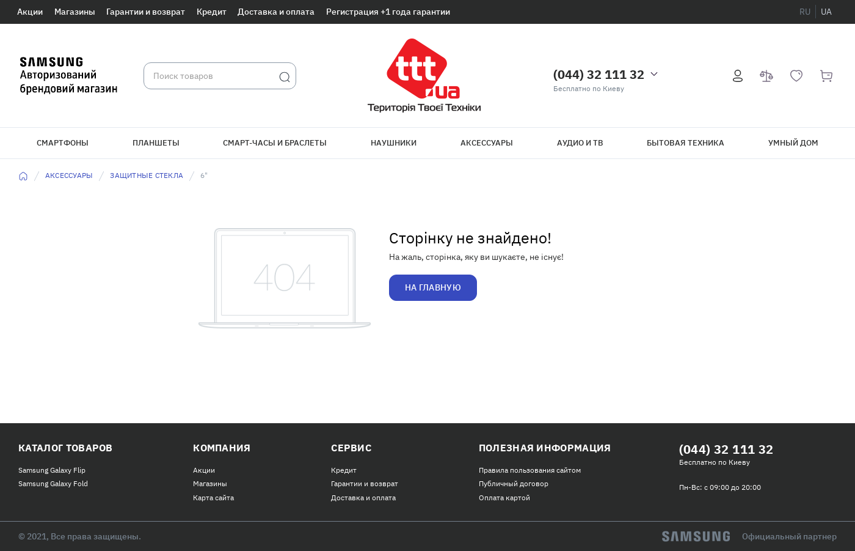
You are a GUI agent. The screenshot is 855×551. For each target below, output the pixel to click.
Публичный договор (513, 483)
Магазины (74, 11)
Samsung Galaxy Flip (52, 470)
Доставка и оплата (276, 11)
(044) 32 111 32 (598, 74)
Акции (30, 11)
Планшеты (156, 143)
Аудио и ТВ (580, 143)
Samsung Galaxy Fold (53, 483)
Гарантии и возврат (145, 11)
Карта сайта (213, 497)
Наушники (394, 143)
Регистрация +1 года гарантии (388, 11)
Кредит (212, 11)
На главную (433, 287)
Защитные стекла (146, 175)
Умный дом (793, 143)
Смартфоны (63, 143)
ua (826, 11)
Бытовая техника (685, 143)
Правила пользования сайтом (530, 470)
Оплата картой (504, 497)
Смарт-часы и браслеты (275, 143)
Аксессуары (486, 143)
